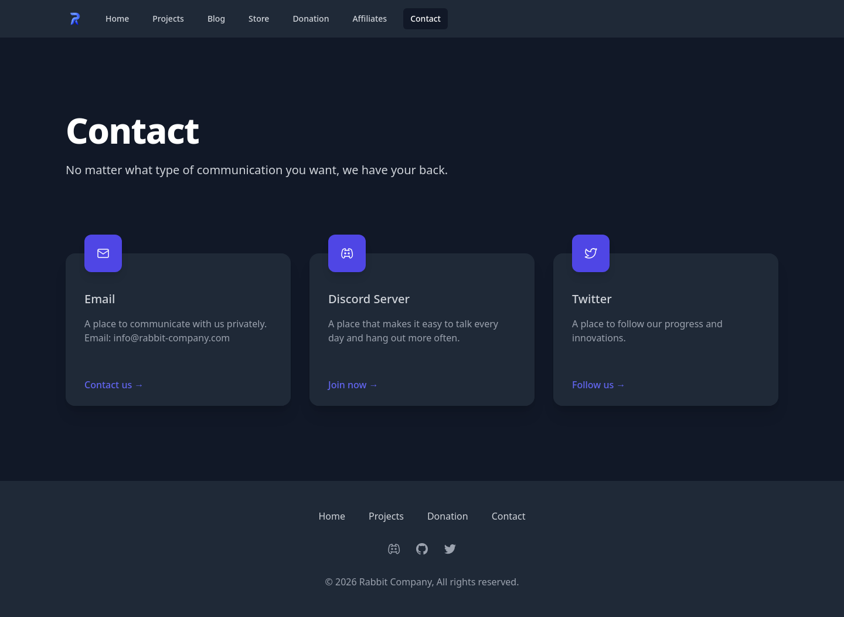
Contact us (114, 384)
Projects (168, 18)
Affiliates (369, 18)
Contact (425, 18)
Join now (353, 384)
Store (259, 18)
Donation (310, 18)
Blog (216, 18)
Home (117, 18)
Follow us (598, 384)
